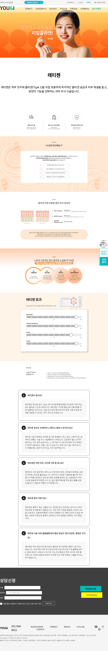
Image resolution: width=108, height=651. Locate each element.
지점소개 (63, 8)
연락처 (2, 592)
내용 (1, 597)
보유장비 (53, 8)
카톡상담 (73, 8)
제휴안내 (67, 626)
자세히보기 (48, 603)
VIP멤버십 (84, 8)
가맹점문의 (53, 626)
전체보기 (28, 8)
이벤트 (88, 2)
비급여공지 (40, 629)
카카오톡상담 (91, 595)
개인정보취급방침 (37, 626)
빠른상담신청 (90, 588)
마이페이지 (70, 2)
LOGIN (80, 2)
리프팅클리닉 (41, 8)
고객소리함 (80, 626)
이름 (1, 587)
